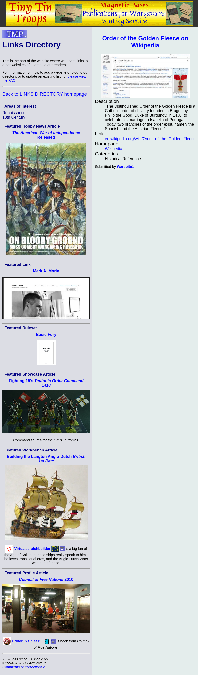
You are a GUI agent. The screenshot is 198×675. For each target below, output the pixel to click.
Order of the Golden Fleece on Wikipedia (145, 42)
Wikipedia (113, 149)
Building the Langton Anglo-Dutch (46, 458)
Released (46, 135)
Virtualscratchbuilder (32, 548)
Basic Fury (46, 334)
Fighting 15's (46, 383)
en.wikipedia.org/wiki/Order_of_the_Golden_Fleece (150, 139)
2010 (46, 579)
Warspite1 (125, 167)
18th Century (13, 117)
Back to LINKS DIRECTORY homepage (44, 94)
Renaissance (14, 113)
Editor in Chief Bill (27, 641)
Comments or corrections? (23, 667)
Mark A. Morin (46, 271)
